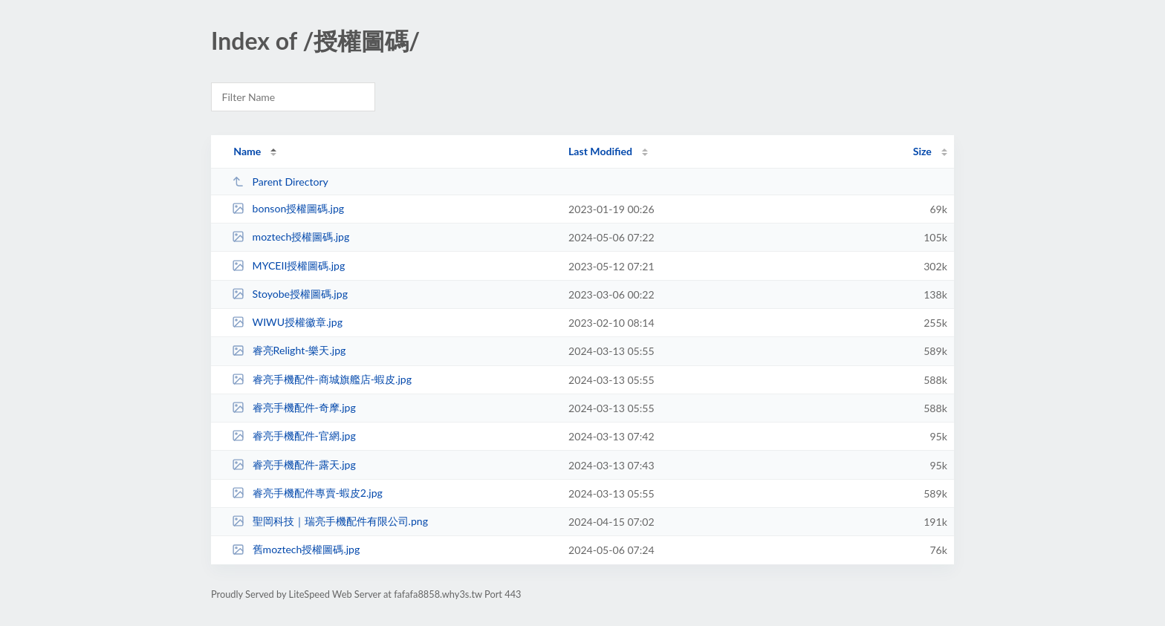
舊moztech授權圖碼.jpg (296, 549)
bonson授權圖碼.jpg (288, 208)
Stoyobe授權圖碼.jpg (290, 293)
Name (247, 151)
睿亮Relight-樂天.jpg (288, 350)
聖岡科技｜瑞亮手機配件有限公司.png (330, 521)
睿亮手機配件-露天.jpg (294, 464)
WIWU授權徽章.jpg (287, 322)
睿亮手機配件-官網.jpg (294, 435)
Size (922, 151)
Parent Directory (280, 181)
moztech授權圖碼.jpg (290, 236)
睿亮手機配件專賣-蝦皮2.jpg (307, 492)
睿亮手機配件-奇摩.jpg (294, 407)
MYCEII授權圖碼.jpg (288, 265)
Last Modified (600, 151)
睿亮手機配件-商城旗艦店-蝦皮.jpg (322, 379)
